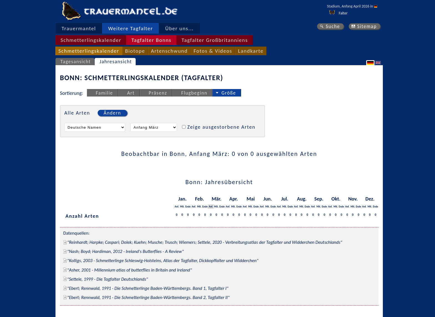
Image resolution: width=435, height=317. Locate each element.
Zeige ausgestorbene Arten (221, 127)
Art (131, 93)
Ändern (112, 113)
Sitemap (367, 26)
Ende (188, 206)
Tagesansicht (75, 62)
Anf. (176, 206)
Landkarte (251, 51)
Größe (228, 93)
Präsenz (158, 93)
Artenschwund (169, 51)
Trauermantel (79, 28)
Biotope (135, 51)
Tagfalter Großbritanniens (214, 40)
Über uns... (179, 28)
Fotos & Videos (213, 51)
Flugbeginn (194, 93)
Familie (104, 93)
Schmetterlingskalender (90, 40)
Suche (333, 26)
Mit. (182, 206)
